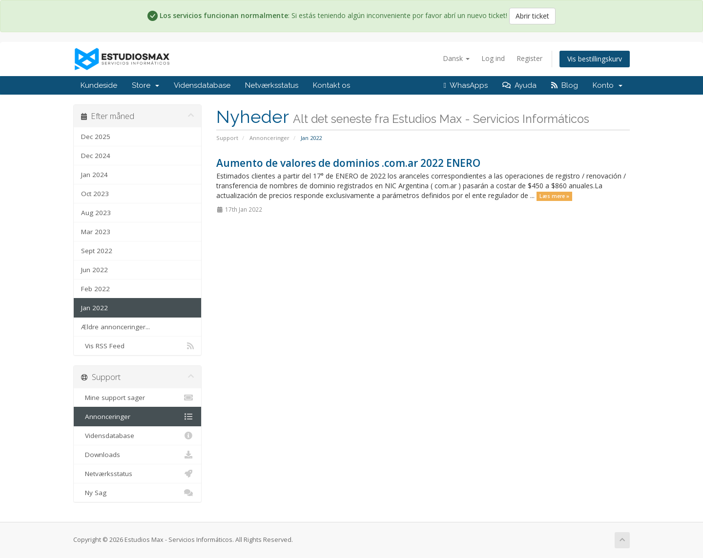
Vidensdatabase (202, 85)
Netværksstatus (271, 85)
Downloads (137, 454)
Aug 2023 (96, 212)
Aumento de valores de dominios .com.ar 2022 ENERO (348, 163)
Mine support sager (137, 397)
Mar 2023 (95, 231)
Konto (607, 85)
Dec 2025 (95, 136)
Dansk (456, 58)
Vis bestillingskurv (594, 58)
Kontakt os (331, 85)
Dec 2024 (95, 155)
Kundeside (99, 85)
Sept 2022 (96, 250)
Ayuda (519, 85)
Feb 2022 (95, 288)
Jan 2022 (94, 307)
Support (227, 137)
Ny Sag (137, 492)
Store (145, 85)
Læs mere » (554, 196)
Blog (564, 85)
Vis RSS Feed (137, 346)
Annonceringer (269, 137)
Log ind (493, 58)
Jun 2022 (94, 269)
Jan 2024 (94, 174)
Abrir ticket (532, 15)
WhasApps (466, 85)
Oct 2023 (95, 193)
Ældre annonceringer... (115, 326)
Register (529, 58)
